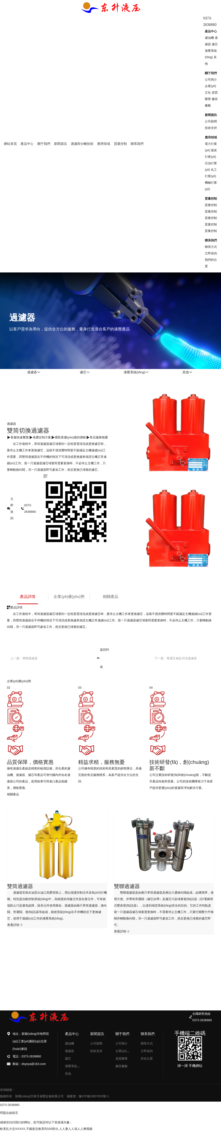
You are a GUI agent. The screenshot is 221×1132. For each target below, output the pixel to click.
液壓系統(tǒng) (75, 1066)
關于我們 (43, 143)
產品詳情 (27, 596)
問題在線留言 (9, 1113)
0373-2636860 (9, 1105)
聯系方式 (211, 247)
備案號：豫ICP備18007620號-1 (88, 1096)
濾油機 (209, 37)
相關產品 (110, 596)
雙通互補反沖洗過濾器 (182, 658)
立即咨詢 (211, 253)
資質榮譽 (121, 1058)
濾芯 (215, 44)
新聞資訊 (60, 143)
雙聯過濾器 (30, 658)
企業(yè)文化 (124, 1051)
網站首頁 (10, 143)
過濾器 (69, 1051)
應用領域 (103, 143)
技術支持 (211, 128)
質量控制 (120, 143)
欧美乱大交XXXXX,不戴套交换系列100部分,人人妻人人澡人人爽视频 (46, 1128)
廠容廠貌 (121, 1066)
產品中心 (27, 143)
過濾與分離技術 (82, 143)
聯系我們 (137, 143)
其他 (68, 1073)
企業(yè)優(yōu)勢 (69, 596)
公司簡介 (211, 79)
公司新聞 (211, 121)
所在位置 (147, 1058)
